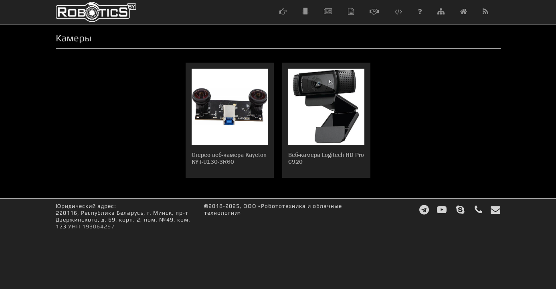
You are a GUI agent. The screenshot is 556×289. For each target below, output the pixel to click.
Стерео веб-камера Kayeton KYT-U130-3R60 (229, 158)
